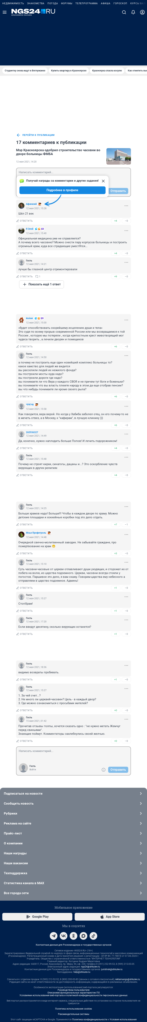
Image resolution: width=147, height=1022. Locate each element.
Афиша (105, 51)
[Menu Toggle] (4, 60)
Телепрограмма (86, 51)
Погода (52, 51)
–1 (126, 473)
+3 (115, 502)
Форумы (66, 51)
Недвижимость (13, 51)
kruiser (29, 267)
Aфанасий (31, 153)
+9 (115, 225)
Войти (32, 718)
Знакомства (35, 51)
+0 (115, 659)
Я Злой (29, 178)
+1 (115, 536)
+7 (115, 473)
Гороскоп (120, 51)
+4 (115, 169)
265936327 (32, 381)
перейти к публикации (35, 84)
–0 (126, 169)
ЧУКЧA (30, 353)
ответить (24, 169)
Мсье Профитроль (36, 482)
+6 (115, 295)
